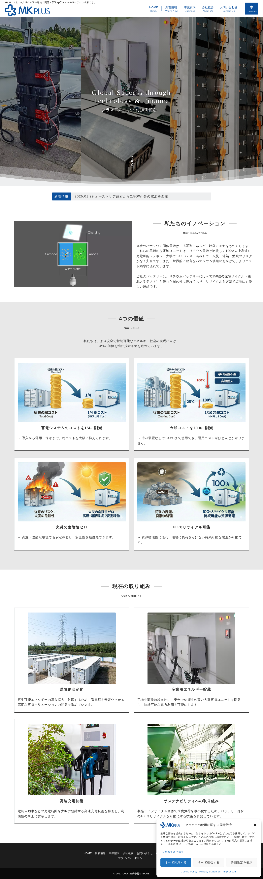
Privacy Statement (210, 871)
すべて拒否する (208, 862)
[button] (255, 825)
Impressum (230, 871)
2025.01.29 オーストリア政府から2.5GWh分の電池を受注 (121, 196)
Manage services (172, 851)
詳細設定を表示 (241, 862)
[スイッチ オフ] (251, 8)
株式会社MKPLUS (139, 873)
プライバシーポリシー (131, 858)
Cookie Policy (189, 871)
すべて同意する (176, 862)
